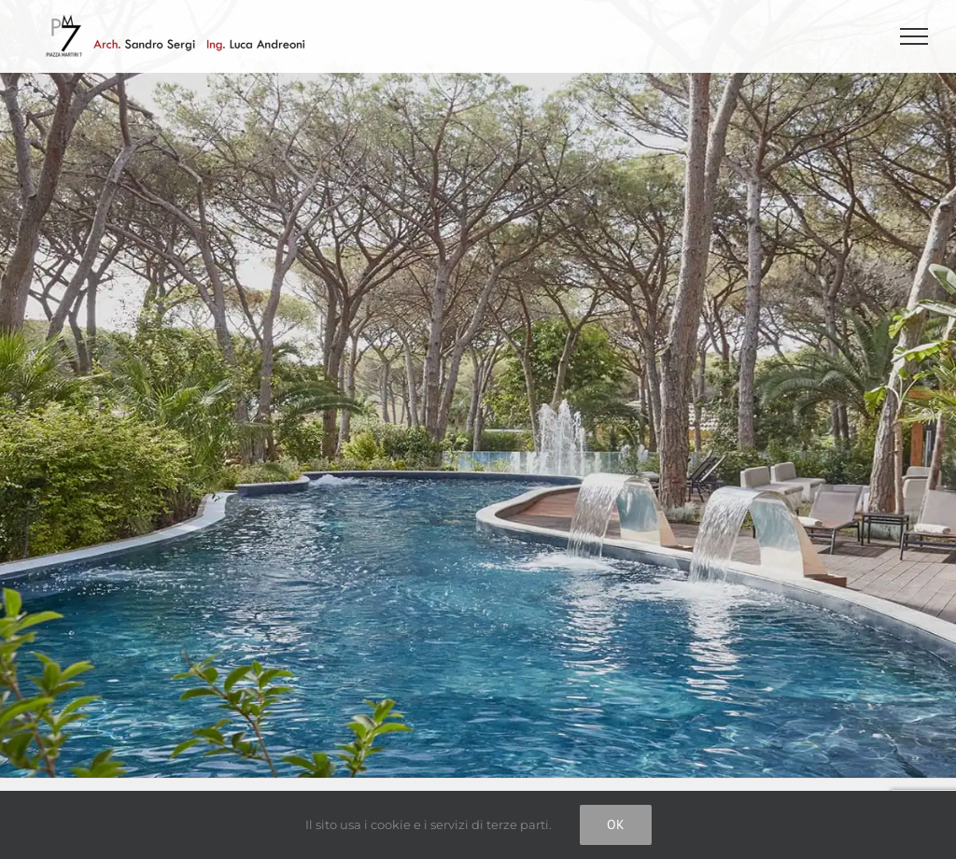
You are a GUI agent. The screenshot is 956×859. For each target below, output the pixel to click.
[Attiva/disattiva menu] (914, 36)
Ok (616, 824)
